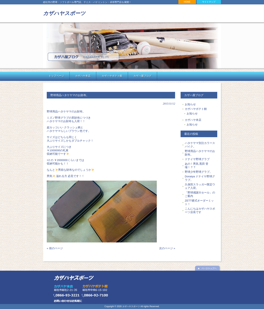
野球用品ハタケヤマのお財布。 (200, 152)
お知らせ (190, 104)
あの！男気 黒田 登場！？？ (196, 165)
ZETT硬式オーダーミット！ (199, 202)
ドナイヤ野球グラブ (197, 159)
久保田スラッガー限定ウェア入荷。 (200, 186)
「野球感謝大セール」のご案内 (200, 194)
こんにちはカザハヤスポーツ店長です (200, 210)
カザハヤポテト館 (196, 108)
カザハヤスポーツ (64, 13)
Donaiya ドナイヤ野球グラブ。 (200, 178)
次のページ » (167, 248)
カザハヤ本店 (193, 119)
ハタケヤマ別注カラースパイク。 (200, 144)
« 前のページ (55, 248)
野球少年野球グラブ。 (198, 171)
